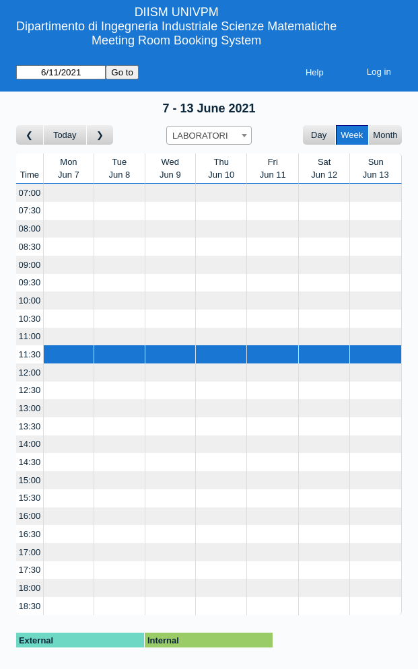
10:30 (30, 319)
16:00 (30, 516)
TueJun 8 (119, 168)
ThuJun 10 (221, 168)
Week (352, 135)
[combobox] (209, 135)
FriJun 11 (273, 168)
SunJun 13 (376, 168)
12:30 (30, 390)
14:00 (30, 444)
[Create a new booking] (69, 193)
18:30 (30, 606)
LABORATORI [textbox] (200, 136)
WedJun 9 (170, 168)
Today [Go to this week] (65, 135)
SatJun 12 (324, 168)
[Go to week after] (100, 135)
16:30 (30, 534)
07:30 (30, 210)
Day (318, 135)
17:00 (30, 552)
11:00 (30, 336)
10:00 (30, 300)
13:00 (30, 408)
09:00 (30, 265)
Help (315, 72)
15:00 (30, 480)
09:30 (30, 282)
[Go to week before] (30, 135)
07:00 (30, 193)
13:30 (30, 426)
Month (385, 135)
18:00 (30, 588)
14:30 (30, 462)
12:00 (30, 372)
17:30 (30, 570)
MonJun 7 (68, 168)
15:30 (30, 498)
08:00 (30, 228)
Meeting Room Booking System (176, 40)
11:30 (30, 354)
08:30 (30, 247)
